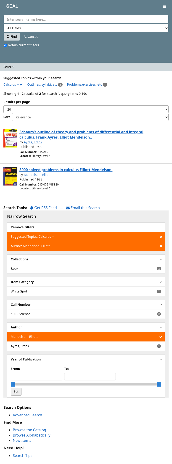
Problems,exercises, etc (84, 84)
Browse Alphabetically (31, 435)
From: (15, 368)
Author (16, 327)
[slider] (13, 384)
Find (12, 36)
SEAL (9, 7)
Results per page (16, 102)
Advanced (31, 36)
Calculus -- (13, 84)
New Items (22, 440)
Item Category (22, 282)
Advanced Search (27, 415)
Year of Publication (26, 359)
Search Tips (22, 455)
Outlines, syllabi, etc (42, 84)
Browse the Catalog (29, 429)
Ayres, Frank (33, 142)
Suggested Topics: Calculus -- (86, 236)
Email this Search (83, 207)
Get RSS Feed (43, 207)
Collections (19, 259)
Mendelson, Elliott (37, 174)
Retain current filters (21, 45)
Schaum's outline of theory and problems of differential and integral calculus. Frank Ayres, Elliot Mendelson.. (81, 134)
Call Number (21, 304)
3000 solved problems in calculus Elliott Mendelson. (65, 169)
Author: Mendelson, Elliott (86, 246)
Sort (6, 117)
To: (66, 368)
